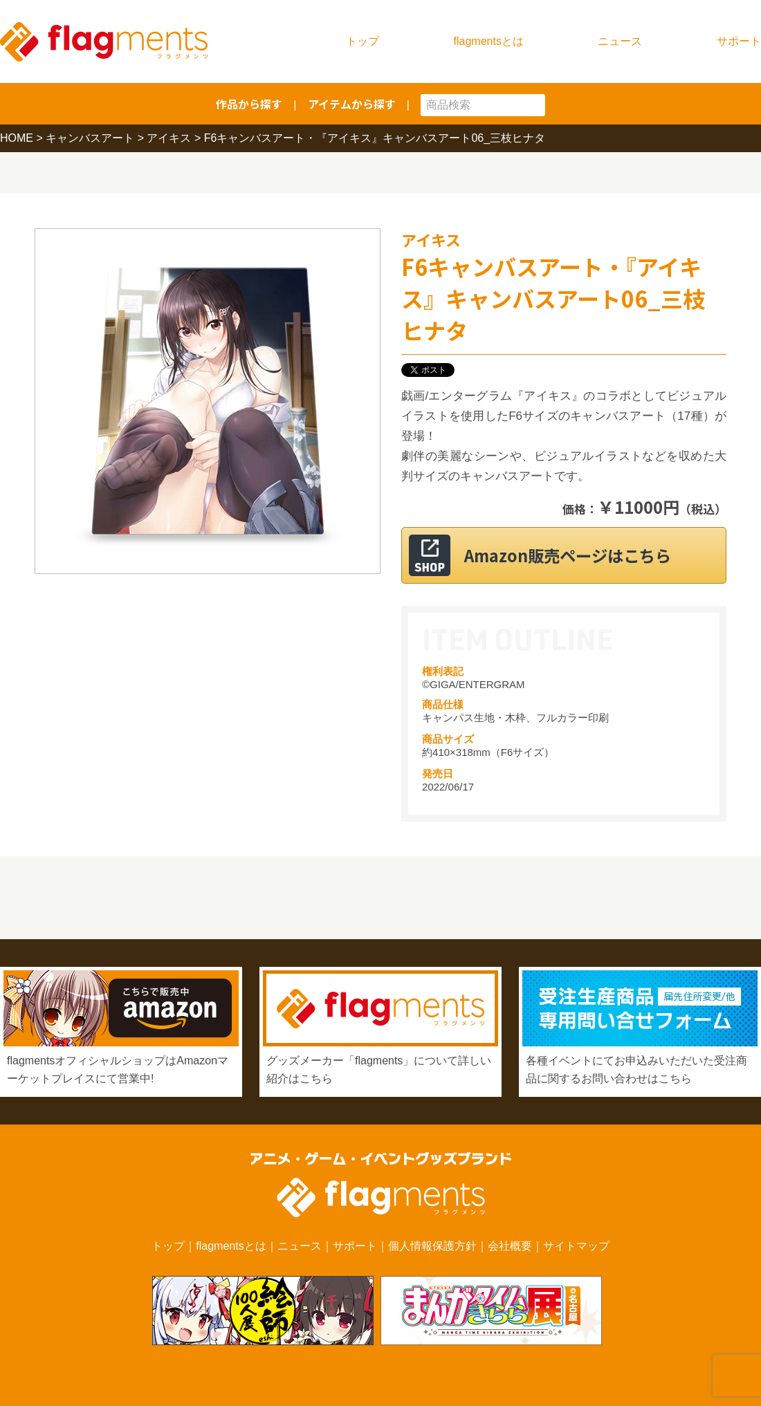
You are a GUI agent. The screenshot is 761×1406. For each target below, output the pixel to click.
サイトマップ (576, 1246)
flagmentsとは (489, 41)
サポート (739, 41)
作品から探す (249, 103)
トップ (362, 41)
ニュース (620, 41)
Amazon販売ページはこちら (580, 555)
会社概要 (510, 1246)
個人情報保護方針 (432, 1246)
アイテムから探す (352, 103)
